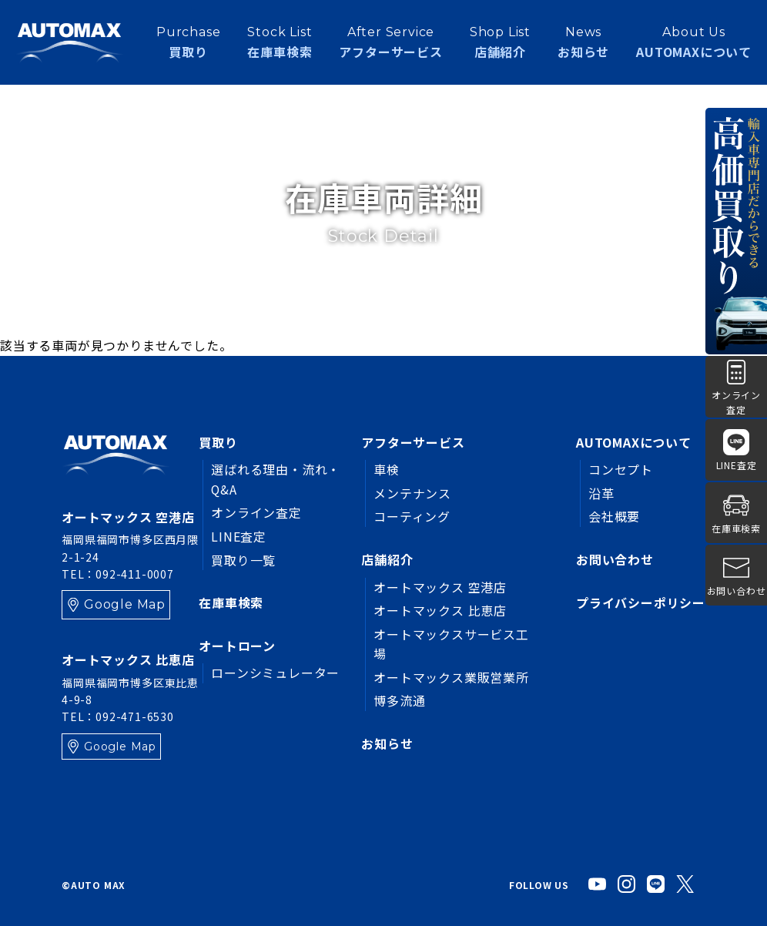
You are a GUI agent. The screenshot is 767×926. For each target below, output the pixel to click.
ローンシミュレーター (275, 672)
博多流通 (400, 701)
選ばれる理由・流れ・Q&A (275, 479)
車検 (387, 469)
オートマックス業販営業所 (452, 677)
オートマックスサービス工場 (452, 644)
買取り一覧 (243, 560)
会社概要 (614, 516)
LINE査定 (238, 536)
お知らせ (583, 41)
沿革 (601, 493)
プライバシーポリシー (640, 602)
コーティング (412, 516)
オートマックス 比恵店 (440, 610)
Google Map (125, 604)
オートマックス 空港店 (440, 587)
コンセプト (620, 469)
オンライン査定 (256, 512)
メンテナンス (413, 493)
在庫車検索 (231, 602)
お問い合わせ (615, 559)
